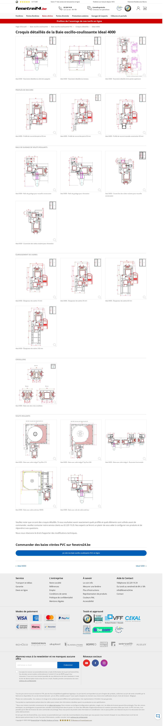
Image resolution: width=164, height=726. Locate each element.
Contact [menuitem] (120, 594)
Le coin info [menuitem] (88, 583)
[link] (27, 2)
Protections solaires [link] (80, 16)
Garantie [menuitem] (19, 586)
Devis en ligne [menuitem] (22, 590)
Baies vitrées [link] (47, 16)
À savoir (87, 578)
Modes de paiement (27, 611)
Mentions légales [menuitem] (56, 601)
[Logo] (31, 8)
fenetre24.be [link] (35, 720)
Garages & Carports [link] (99, 16)
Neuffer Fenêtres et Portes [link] (49, 720)
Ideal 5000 (140, 566)
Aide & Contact (125, 578)
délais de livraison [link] (55, 705)
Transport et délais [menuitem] (24, 583)
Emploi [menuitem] (52, 590)
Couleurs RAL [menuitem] (88, 597)
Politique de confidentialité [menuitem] (61, 597)
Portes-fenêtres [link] (32, 16)
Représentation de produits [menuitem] (95, 594)
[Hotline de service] (158, 710)
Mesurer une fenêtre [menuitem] (92, 586)
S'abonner (68, 665)
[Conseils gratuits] (98, 8)
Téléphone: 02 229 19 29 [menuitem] (127, 583)
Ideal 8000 (21, 566)
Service (20, 578)
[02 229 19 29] (68, 8)
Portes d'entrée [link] (62, 16)
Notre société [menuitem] (55, 583)
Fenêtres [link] (19, 16)
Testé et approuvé (93, 611)
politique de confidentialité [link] (79, 717)
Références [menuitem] (54, 586)
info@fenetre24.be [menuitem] (125, 590)
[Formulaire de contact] (158, 716)
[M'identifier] (138, 8)
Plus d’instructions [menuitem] (91, 590)
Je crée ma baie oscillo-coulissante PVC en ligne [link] (81, 553)
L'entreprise (56, 578)
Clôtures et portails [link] (119, 16)
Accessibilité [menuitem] (88, 601)
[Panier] (145, 8)
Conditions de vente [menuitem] (58, 594)
